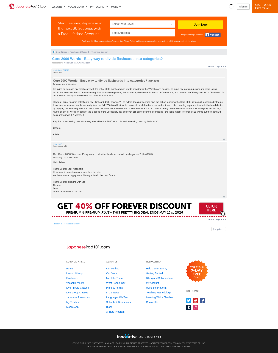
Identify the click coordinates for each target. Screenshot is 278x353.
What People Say (115, 283)
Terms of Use (117, 41)
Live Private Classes (77, 287)
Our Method (112, 268)
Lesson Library (74, 273)
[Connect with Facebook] (213, 34)
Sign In (243, 6)
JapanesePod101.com (160, 343)
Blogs (109, 307)
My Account (152, 283)
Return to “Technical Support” (67, 224)
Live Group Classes (77, 292)
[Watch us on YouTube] (195, 300)
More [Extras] (114, 6)
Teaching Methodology (158, 292)
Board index (61, 52)
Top (224, 139)
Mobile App (72, 307)
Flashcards (72, 278)
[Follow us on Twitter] (188, 300)
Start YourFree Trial (265, 6)
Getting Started (154, 273)
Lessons (56, 6)
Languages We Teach (118, 297)
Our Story (111, 273)
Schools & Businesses (118, 302)
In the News (112, 292)
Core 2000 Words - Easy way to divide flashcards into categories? (107, 59)
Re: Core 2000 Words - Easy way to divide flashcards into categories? (97, 153)
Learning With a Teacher (159, 297)
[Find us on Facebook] (202, 300)
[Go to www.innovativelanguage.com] (139, 336)
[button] (231, 6)
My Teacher (97, 6)
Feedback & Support (79, 52)
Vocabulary (76, 6)
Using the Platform (156, 287)
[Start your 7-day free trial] (197, 271)
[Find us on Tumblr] (188, 307)
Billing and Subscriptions (159, 278)
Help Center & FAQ (156, 268)
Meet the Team (114, 278)
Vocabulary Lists (75, 283)
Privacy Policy (129, 41)
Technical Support (99, 52)
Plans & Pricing (114, 287)
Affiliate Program (115, 311)
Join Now (200, 24)
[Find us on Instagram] (195, 307)
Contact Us (152, 302)
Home (69, 268)
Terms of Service (175, 346)
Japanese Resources (78, 297)
